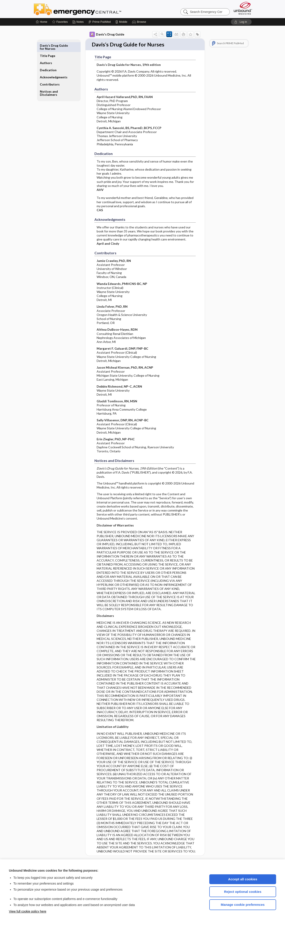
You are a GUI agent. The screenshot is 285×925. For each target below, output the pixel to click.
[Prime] (99, 22)
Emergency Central (89, 9)
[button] (139, 22)
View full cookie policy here (27, 911)
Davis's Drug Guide (106, 34)
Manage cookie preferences (243, 904)
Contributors (50, 74)
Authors (46, 52)
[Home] (41, 22)
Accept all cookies (242, 879)
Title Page (47, 45)
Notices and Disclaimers (49, 82)
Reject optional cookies (242, 892)
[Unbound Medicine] (243, 8)
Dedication (48, 60)
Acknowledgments (53, 67)
